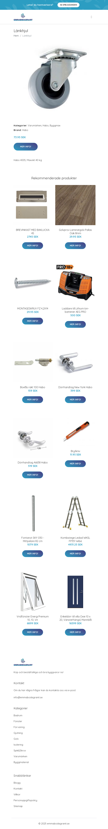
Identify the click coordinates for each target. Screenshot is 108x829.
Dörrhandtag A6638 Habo (33, 462)
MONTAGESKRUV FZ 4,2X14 (32, 308)
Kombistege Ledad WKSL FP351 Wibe (75, 539)
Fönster (18, 721)
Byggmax (55, 125)
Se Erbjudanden (68, 5)
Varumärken (34, 125)
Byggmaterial (21, 762)
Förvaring (19, 727)
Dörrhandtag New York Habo (75, 387)
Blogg (17, 782)
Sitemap (18, 806)
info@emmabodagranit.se (28, 697)
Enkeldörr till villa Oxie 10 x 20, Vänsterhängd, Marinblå (75, 618)
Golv (16, 738)
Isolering (18, 744)
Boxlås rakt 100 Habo (32, 387)
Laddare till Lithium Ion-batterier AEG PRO (75, 310)
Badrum (18, 715)
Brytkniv (75, 451)
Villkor (17, 794)
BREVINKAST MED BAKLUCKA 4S (32, 231)
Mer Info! (25, 146)
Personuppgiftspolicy (25, 800)
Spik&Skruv (20, 750)
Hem (16, 35)
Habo (46, 125)
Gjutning (18, 732)
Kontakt (18, 788)
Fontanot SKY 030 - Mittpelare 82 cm (32, 539)
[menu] (91, 17)
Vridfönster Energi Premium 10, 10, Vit (33, 618)
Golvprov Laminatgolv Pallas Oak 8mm (75, 231)
